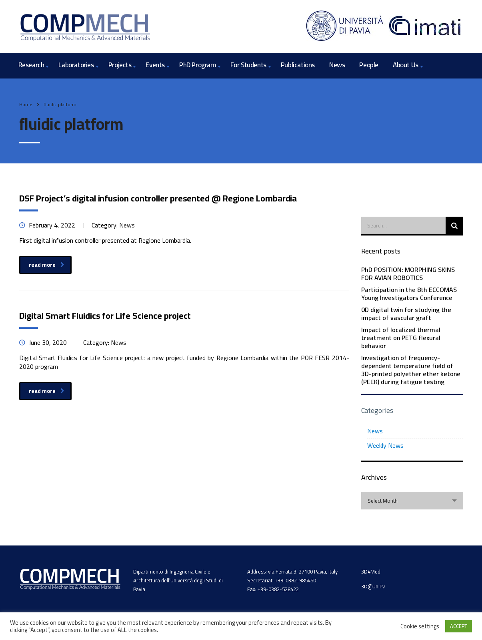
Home (25, 104)
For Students (248, 64)
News (337, 64)
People (368, 64)
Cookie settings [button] (419, 626)
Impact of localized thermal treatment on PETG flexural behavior (400, 338)
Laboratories (76, 64)
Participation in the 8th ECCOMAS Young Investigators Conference (409, 294)
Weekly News (385, 445)
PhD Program (197, 64)
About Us (405, 64)
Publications (298, 64)
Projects (120, 64)
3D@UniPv (373, 586)
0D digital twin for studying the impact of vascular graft (406, 314)
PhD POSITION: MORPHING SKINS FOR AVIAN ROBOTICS (408, 274)
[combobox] (412, 500)
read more (46, 265)
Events (155, 64)
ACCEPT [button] (458, 626)
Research (31, 64)
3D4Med (370, 571)
